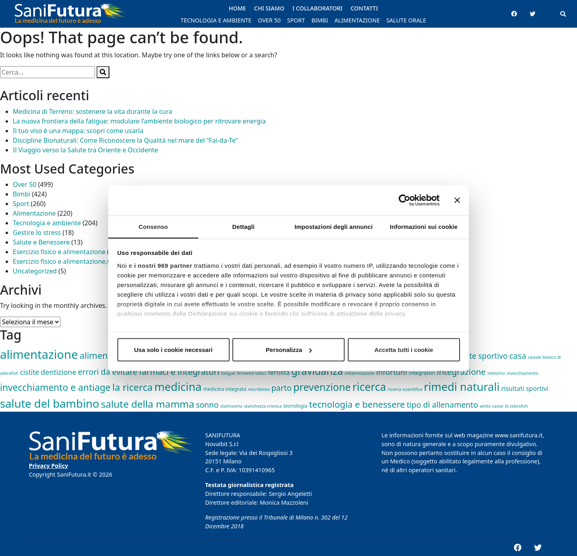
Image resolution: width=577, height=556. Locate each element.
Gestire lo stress (37, 232)
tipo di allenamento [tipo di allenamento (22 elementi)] (442, 404)
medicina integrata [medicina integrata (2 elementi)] (224, 389)
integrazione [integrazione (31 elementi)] (461, 371)
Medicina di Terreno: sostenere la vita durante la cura (92, 111)
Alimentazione (34, 213)
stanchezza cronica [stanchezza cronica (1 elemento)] (263, 406)
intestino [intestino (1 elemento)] (496, 373)
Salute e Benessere (41, 242)
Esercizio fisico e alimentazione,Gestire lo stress (84, 261)
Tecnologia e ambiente (47, 222)
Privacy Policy (48, 465)
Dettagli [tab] (243, 226)
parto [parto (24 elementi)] (281, 387)
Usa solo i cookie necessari (173, 349)
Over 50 (24, 184)
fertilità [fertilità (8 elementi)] (279, 372)
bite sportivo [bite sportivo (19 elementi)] (485, 356)
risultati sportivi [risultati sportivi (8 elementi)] (525, 388)
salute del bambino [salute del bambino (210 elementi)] (49, 403)
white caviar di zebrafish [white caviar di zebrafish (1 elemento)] (504, 406)
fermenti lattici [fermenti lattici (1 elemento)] (251, 373)
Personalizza (289, 349)
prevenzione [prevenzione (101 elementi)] (322, 387)
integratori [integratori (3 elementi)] (422, 372)
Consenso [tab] (153, 226)
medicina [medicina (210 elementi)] (178, 386)
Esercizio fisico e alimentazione (59, 251)
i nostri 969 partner (163, 265)
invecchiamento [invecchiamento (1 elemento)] (523, 373)
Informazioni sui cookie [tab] (424, 226)
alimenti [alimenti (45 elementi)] (96, 355)
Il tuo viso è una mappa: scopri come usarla (78, 130)
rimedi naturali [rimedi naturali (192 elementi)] (462, 386)
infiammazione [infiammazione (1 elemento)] (359, 373)
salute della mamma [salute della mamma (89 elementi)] (147, 403)
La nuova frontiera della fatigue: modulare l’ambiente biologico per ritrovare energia (139, 121)
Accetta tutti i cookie (403, 349)
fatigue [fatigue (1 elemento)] (228, 373)
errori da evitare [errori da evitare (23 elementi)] (107, 371)
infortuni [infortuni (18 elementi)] (391, 372)
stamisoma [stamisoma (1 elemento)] (231, 406)
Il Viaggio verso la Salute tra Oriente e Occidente (85, 150)
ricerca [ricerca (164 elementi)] (369, 387)
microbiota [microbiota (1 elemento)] (259, 389)
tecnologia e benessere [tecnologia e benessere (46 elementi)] (357, 404)
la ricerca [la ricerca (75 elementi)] (132, 387)
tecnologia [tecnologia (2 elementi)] (295, 405)
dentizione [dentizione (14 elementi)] (59, 372)
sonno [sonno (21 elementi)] (207, 404)
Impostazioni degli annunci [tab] (334, 226)
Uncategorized (35, 271)
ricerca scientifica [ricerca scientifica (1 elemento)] (405, 389)
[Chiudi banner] (457, 200)
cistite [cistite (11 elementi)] (29, 372)
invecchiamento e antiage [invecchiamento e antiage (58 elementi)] (55, 387)
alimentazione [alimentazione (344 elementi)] (39, 354)
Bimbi (21, 194)
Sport (21, 203)
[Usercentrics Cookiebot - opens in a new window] (404, 200)
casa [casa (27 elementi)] (517, 355)
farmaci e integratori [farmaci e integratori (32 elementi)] (179, 371)
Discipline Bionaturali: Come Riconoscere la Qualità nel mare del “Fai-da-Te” (125, 140)
